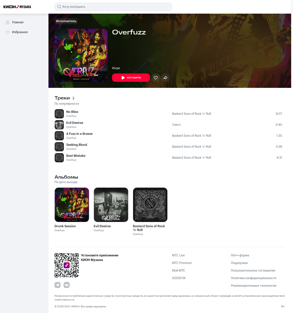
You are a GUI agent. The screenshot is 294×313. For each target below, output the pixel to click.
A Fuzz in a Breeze (79, 134)
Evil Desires (74, 123)
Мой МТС (178, 270)
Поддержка (239, 263)
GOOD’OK (179, 278)
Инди (116, 68)
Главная (14, 22)
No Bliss (72, 112)
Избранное (16, 32)
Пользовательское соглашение (253, 270)
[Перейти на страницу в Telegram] (58, 285)
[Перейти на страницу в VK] (67, 285)
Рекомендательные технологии (253, 285)
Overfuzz (71, 116)
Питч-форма (240, 255)
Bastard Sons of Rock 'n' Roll (191, 114)
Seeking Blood (76, 145)
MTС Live (178, 255)
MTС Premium (182, 263)
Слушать (131, 78)
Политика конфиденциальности (253, 278)
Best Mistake (75, 156)
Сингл (176, 125)
